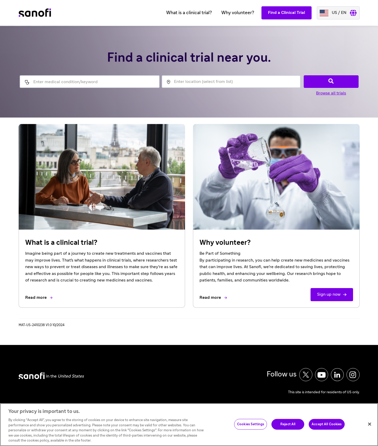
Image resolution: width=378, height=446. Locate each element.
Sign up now (328, 294)
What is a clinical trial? (189, 12)
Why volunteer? (237, 12)
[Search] (331, 81)
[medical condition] (96, 82)
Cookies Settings (250, 428)
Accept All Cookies (327, 428)
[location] (231, 81)
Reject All (287, 428)
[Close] (369, 428)
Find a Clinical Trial (286, 12)
